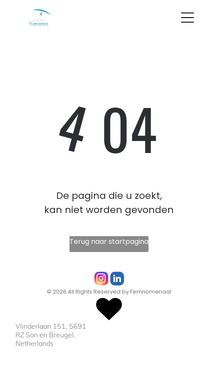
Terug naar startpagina (109, 241)
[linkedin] (117, 280)
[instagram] (101, 280)
